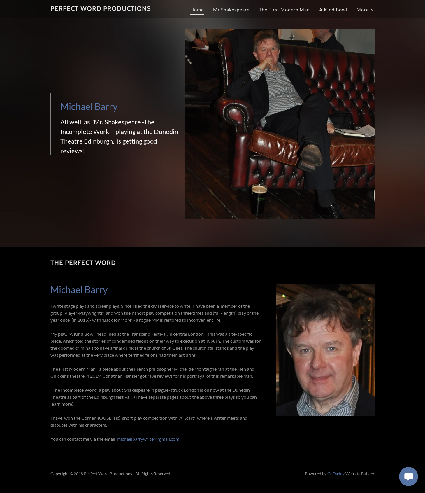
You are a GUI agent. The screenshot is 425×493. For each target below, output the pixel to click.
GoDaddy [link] (336, 473)
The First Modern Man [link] (284, 9)
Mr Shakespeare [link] (231, 9)
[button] (365, 9)
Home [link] (197, 9)
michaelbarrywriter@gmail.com (148, 439)
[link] (100, 9)
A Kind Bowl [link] (333, 9)
